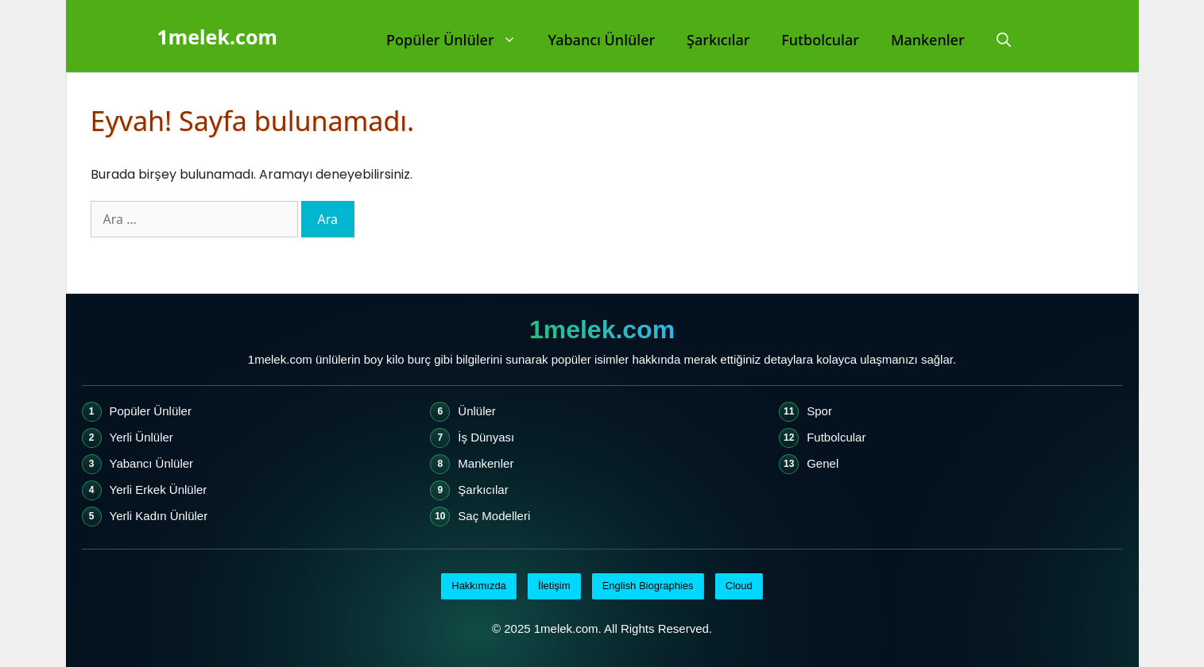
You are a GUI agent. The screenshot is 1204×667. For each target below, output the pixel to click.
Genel (822, 463)
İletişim (554, 586)
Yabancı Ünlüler (602, 39)
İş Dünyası (486, 437)
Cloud (739, 586)
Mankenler (928, 39)
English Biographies (648, 586)
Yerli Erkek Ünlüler (158, 489)
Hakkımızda (478, 586)
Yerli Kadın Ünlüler (159, 515)
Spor (819, 411)
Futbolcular (820, 39)
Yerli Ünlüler (141, 437)
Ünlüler (477, 411)
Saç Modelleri (494, 515)
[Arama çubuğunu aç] (1004, 40)
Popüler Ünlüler (459, 40)
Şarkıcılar (718, 39)
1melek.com (217, 36)
